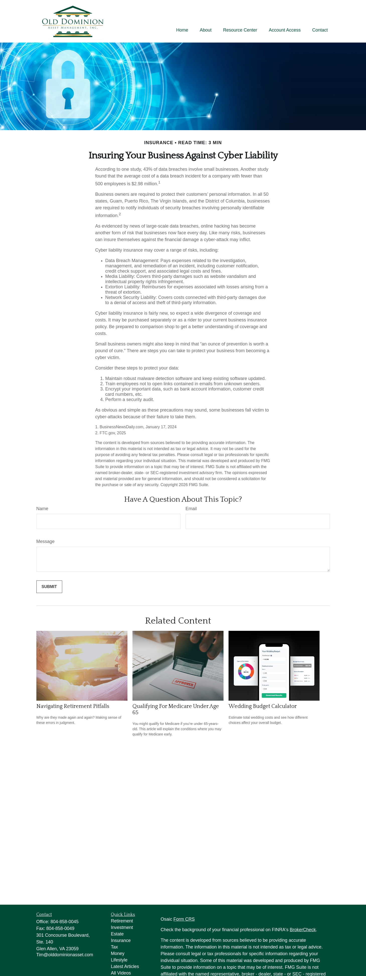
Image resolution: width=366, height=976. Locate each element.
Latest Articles (125, 966)
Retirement (122, 920)
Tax (114, 946)
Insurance (121, 940)
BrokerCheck (303, 929)
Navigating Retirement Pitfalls (72, 706)
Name (42, 508)
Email (191, 508)
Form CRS (184, 919)
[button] (182, 30)
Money (117, 953)
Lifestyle (119, 959)
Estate (117, 933)
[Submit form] (49, 586)
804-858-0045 (64, 921)
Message (45, 541)
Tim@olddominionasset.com (64, 954)
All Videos (121, 972)
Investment (122, 927)
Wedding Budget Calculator (263, 706)
